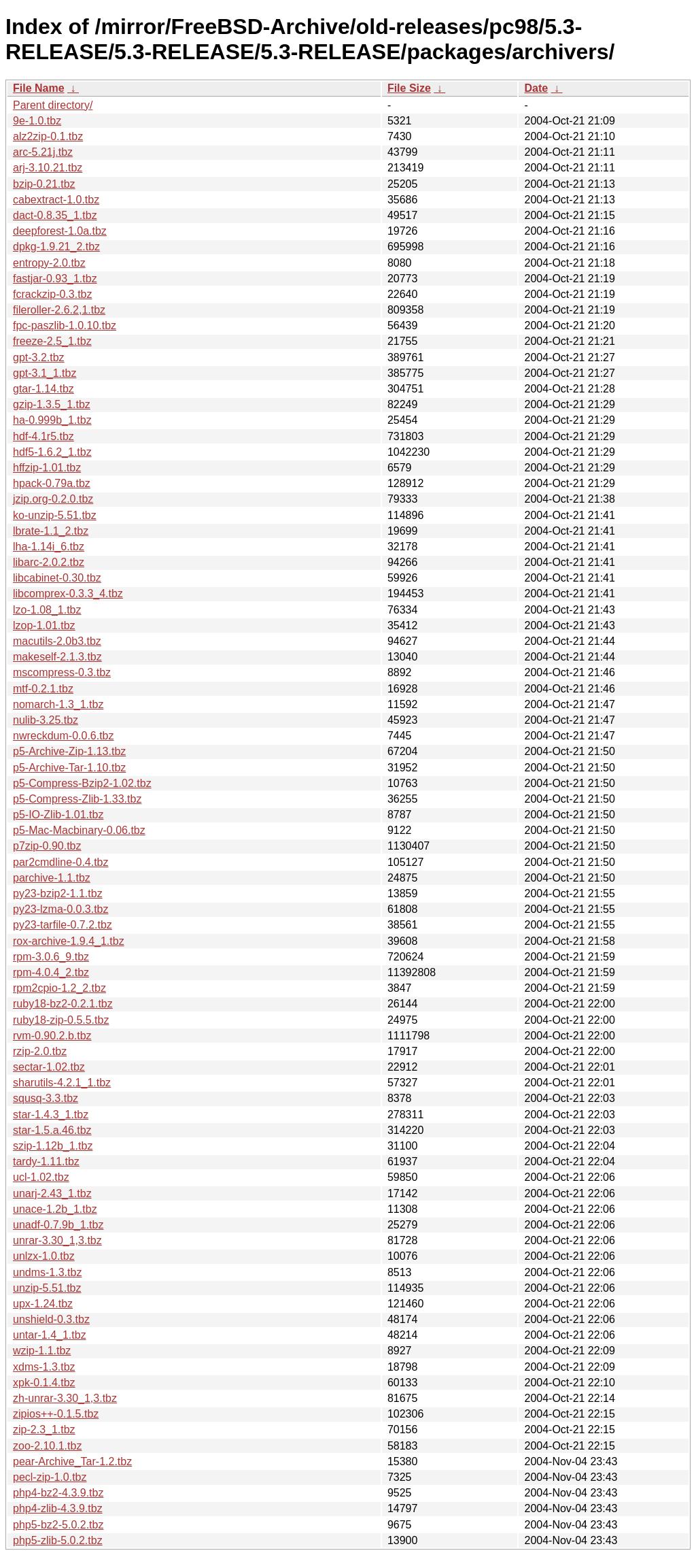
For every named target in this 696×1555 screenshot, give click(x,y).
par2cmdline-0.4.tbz (61, 862)
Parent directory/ (52, 105)
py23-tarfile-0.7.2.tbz (62, 925)
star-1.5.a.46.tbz (52, 1130)
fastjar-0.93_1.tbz (55, 278)
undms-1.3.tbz (47, 1272)
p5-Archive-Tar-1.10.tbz (69, 767)
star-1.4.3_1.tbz (50, 1114)
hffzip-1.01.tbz (47, 467)
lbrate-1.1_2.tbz (50, 531)
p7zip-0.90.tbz (47, 846)
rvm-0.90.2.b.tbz (52, 1035)
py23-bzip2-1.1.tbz (58, 893)
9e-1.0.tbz (37, 121)
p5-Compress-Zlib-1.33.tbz (77, 799)
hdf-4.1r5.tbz (43, 436)
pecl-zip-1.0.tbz (50, 1477)
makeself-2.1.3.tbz (57, 657)
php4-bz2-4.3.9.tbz (58, 1493)
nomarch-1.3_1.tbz (58, 704)
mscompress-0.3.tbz (62, 672)
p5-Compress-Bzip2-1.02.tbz (82, 783)
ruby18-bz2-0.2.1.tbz (63, 1003)
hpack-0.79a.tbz (51, 483)
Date (536, 88)
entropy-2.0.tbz (49, 263)
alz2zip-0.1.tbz (48, 136)
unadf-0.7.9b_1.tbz (58, 1225)
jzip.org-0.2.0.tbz (53, 499)
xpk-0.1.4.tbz (44, 1382)
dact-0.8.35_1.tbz (55, 215)
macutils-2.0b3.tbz (57, 641)
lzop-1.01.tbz (44, 625)
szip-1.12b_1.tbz (52, 1146)
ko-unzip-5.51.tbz (55, 515)
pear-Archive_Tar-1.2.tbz (72, 1461)
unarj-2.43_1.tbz (52, 1193)
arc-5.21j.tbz (43, 152)
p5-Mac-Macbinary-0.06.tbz (79, 830)
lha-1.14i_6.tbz (48, 546)
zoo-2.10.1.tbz (47, 1446)
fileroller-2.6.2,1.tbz (59, 310)
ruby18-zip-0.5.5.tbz (61, 1020)
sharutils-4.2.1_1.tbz (62, 1082)
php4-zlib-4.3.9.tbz (58, 1508)
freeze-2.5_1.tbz (52, 341)
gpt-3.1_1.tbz (44, 373)
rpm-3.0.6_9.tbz (51, 957)
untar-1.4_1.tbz (49, 1335)
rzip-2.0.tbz (40, 1051)
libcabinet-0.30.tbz (57, 578)
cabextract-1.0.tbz (56, 199)
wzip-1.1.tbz (42, 1350)
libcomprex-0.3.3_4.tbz (68, 593)
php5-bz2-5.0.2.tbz (58, 1525)
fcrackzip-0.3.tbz (52, 294)
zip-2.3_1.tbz (44, 1429)
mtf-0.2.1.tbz (43, 689)
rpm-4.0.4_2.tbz (51, 972)
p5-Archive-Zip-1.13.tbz (69, 751)
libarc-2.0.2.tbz (48, 562)
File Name (39, 88)
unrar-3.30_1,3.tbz (57, 1240)
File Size (409, 88)
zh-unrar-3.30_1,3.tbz (65, 1398)
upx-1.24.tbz (43, 1303)
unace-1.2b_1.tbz (55, 1209)
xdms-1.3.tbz (44, 1367)
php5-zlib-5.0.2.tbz (58, 1540)
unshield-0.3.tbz (51, 1319)
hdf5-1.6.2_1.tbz (52, 452)
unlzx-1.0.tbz (44, 1256)
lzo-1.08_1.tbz (47, 610)
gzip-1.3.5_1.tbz (51, 404)
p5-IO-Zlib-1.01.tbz (58, 814)
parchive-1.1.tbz (51, 878)
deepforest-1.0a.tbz (60, 231)
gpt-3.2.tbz (39, 357)
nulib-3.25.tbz (45, 720)
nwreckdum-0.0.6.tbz (63, 735)
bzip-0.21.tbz (44, 184)
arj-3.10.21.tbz (47, 167)
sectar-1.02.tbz (49, 1067)
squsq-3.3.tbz (45, 1098)
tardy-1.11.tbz (46, 1161)
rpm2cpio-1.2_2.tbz (59, 988)
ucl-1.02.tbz (41, 1177)
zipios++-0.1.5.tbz (56, 1414)
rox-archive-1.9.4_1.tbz (68, 941)
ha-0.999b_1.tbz (52, 420)
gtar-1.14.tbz (43, 389)
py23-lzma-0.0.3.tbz (61, 909)
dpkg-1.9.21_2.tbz (56, 246)
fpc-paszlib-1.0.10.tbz (64, 325)
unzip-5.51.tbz (47, 1288)
